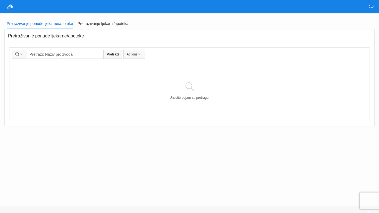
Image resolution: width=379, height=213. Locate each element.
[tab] (39, 23)
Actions (134, 54)
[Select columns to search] (19, 54)
